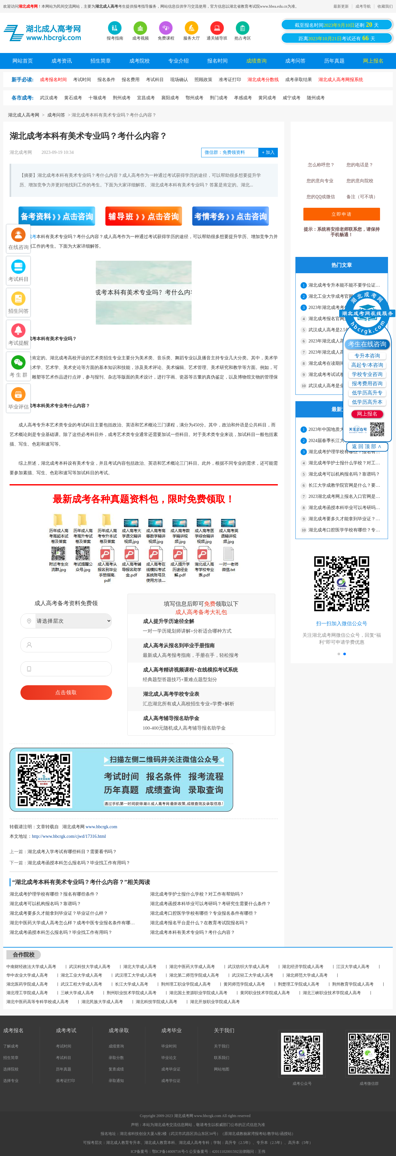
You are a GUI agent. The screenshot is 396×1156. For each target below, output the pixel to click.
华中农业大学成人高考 (27, 975)
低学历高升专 (367, 392)
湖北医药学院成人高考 (27, 984)
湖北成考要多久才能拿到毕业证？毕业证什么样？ (59, 913)
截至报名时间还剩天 (337, 24)
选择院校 (11, 1069)
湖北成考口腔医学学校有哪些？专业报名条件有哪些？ (203, 913)
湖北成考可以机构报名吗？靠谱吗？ (45, 903)
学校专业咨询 (367, 374)
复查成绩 (116, 1069)
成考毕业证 (170, 1069)
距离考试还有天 (337, 37)
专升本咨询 (367, 355)
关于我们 (221, 1046)
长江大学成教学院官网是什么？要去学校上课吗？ (345, 485)
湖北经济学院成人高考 (303, 966)
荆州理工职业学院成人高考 (186, 984)
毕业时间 (169, 1046)
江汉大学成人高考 (352, 966)
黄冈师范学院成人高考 (244, 984)
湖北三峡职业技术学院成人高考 (332, 992)
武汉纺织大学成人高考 (248, 966)
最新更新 (341, 6)
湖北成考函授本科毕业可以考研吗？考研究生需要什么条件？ (210, 903)
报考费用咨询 (367, 383)
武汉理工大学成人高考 (135, 975)
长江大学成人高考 (131, 984)
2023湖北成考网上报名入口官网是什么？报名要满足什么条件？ (345, 496)
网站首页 (22, 61)
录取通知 (116, 1080)
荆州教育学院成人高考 (353, 984)
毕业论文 (169, 1057)
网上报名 (373, 61)
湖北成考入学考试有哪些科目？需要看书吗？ (72, 851)
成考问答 (295, 61)
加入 (268, 152)
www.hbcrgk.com (101, 826)
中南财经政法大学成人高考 (31, 966)
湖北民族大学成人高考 (102, 1001)
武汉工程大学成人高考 (81, 984)
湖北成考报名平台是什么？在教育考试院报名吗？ (199, 922)
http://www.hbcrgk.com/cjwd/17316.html (69, 836)
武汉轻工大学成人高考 (252, 975)
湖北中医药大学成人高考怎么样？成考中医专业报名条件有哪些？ (73, 922)
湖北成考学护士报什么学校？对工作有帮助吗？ (197, 894)
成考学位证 (170, 1080)
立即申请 (341, 214)
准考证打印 (65, 1080)
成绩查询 (256, 61)
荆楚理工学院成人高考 (298, 984)
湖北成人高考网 (23, 115)
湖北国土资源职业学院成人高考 (198, 992)
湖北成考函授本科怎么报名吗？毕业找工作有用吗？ (78, 862)
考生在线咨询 (367, 344)
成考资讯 (61, 61)
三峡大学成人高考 (77, 992)
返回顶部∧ (367, 446)
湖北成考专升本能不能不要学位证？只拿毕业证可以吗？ (345, 285)
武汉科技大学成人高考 (89, 966)
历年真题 (334, 61)
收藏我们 (385, 6)
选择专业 (11, 1080)
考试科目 (63, 1057)
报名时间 (217, 61)
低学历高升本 (367, 402)
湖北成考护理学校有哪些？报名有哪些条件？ (54, 894)
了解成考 (11, 1046)
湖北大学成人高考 (139, 966)
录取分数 (116, 1057)
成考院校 (139, 61)
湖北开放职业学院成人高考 (215, 1001)
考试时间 (63, 1046)
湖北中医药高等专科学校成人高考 (37, 1001)
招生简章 (100, 61)
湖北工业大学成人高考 (81, 975)
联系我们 (221, 1057)
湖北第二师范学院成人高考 (194, 975)
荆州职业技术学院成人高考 (131, 992)
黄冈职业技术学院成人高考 (265, 992)
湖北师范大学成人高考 (307, 975)
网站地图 (221, 1069)
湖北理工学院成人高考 (27, 992)
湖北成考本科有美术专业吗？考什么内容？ (192, 932)
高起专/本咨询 (367, 365)
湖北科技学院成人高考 (156, 1001)
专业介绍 (178, 61)
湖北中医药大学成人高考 (192, 966)
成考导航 (363, 6)
